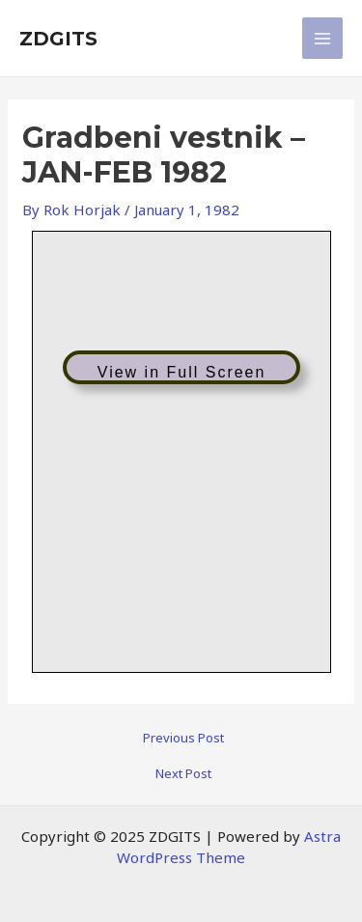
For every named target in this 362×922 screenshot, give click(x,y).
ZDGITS (58, 38)
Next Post (183, 774)
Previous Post (183, 738)
